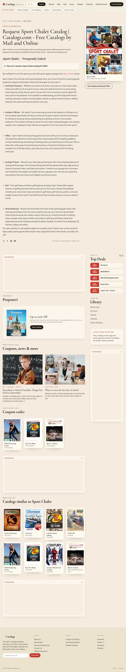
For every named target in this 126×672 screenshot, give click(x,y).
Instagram (100, 645)
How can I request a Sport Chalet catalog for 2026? (27, 66)
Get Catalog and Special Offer (98, 86)
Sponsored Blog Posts (42, 645)
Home (72, 4)
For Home (93, 311)
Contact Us (38, 648)
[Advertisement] (44, 274)
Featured (89, 4)
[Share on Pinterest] (11, 241)
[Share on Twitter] (4, 241)
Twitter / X (100, 642)
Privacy (121, 668)
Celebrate (93, 319)
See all (121, 255)
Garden (46, 10)
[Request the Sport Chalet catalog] (104, 53)
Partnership (38, 642)
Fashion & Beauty (96, 323)
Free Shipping (36, 10)
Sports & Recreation (15, 21)
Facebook (100, 639)
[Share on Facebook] (7, 241)
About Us (37, 639)
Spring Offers (56, 10)
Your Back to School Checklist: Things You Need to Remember (22, 391)
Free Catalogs (116, 4)
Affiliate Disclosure (40, 651)
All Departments (101, 4)
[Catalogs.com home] (13, 4)
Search (41, 4)
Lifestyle (80, 4)
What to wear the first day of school (61, 390)
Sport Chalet (69, 74)
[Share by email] (15, 241)
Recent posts (94, 307)
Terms (114, 668)
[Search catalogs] (36, 4)
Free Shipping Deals (73, 642)
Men (58, 4)
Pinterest (100, 648)
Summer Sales (69, 10)
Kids (65, 4)
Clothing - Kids (51, 387)
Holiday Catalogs (22, 10)
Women (51, 4)
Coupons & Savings (72, 639)
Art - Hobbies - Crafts (12, 387)
